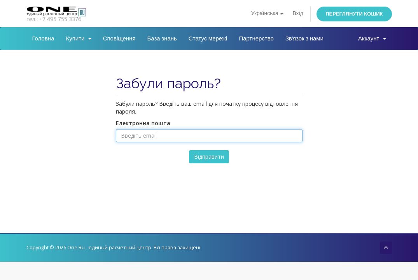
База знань (162, 38)
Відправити (209, 156)
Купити (78, 38)
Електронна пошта (143, 123)
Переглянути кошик (354, 14)
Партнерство (256, 38)
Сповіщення (119, 38)
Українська (267, 13)
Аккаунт (372, 38)
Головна (43, 38)
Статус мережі (208, 38)
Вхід (297, 13)
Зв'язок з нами (304, 38)
